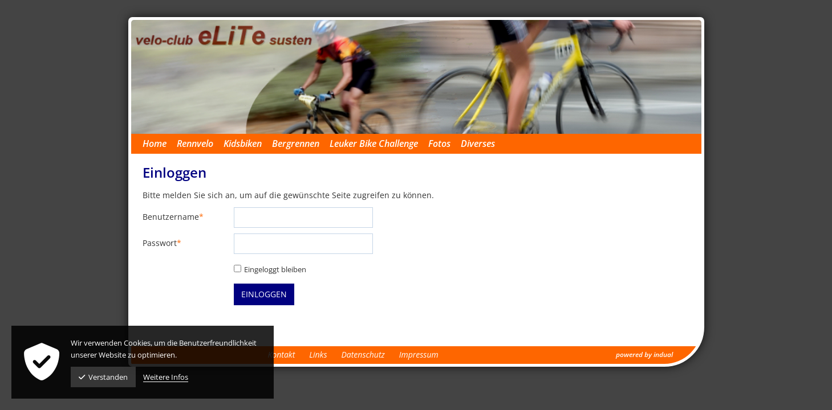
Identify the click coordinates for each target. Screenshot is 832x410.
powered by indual (644, 354)
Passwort (162, 243)
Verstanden (103, 377)
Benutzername (173, 217)
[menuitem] (160, 144)
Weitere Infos (165, 377)
